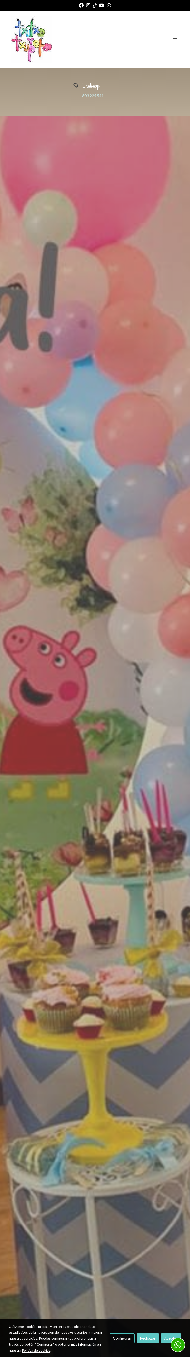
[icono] (75, 86)
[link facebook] (81, 5)
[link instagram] (88, 5)
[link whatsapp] (109, 5)
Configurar (122, 1338)
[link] (31, 39)
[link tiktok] (95, 5)
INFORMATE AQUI (95, 817)
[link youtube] (101, 5)
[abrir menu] (175, 39)
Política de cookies (36, 1350)
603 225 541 (93, 95)
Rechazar (148, 1338)
